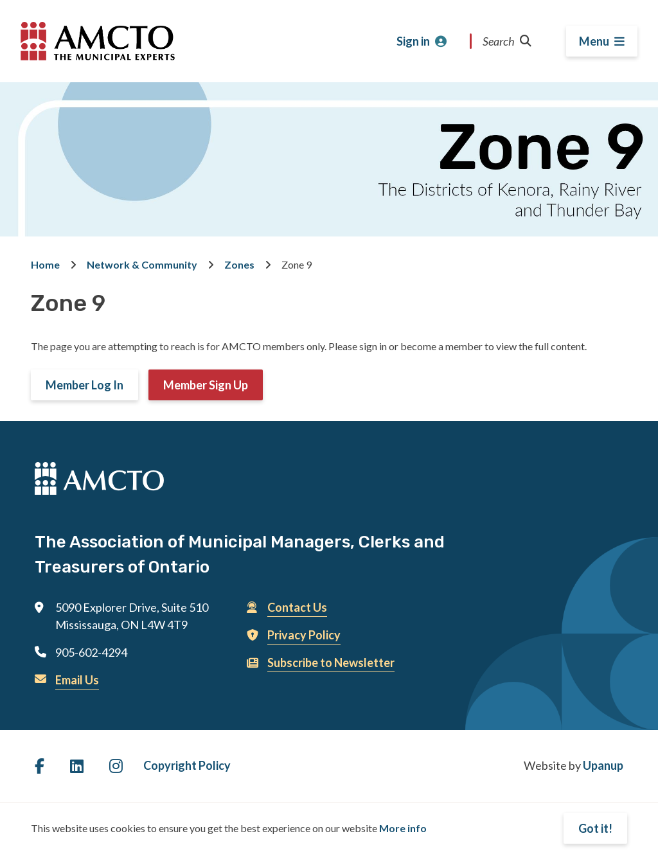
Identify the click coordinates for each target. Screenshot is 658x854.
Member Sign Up (205, 385)
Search (507, 41)
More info (403, 828)
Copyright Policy (187, 765)
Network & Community (142, 264)
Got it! (595, 828)
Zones (239, 264)
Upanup (603, 765)
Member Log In (84, 385)
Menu (594, 41)
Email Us (77, 680)
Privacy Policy (304, 635)
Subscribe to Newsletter (331, 662)
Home (45, 264)
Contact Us (297, 607)
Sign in (413, 41)
